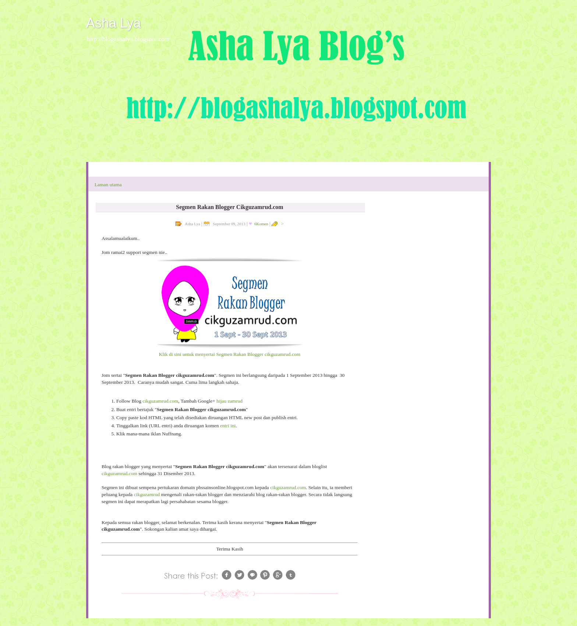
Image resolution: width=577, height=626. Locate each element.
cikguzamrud (147, 494)
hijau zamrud (229, 401)
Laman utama (108, 184)
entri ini (227, 425)
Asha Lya (113, 23)
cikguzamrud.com (160, 401)
